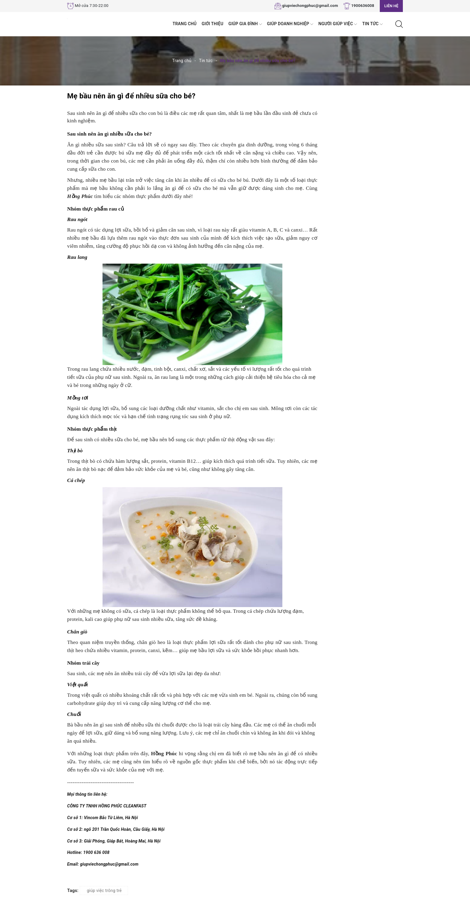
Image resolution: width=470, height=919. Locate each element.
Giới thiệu (212, 23)
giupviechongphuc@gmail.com (310, 5)
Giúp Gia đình (245, 24)
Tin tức (372, 24)
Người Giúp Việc (337, 24)
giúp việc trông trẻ (104, 890)
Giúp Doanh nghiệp (290, 24)
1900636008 (362, 5)
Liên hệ (391, 6)
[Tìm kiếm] (399, 23)
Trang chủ (185, 23)
